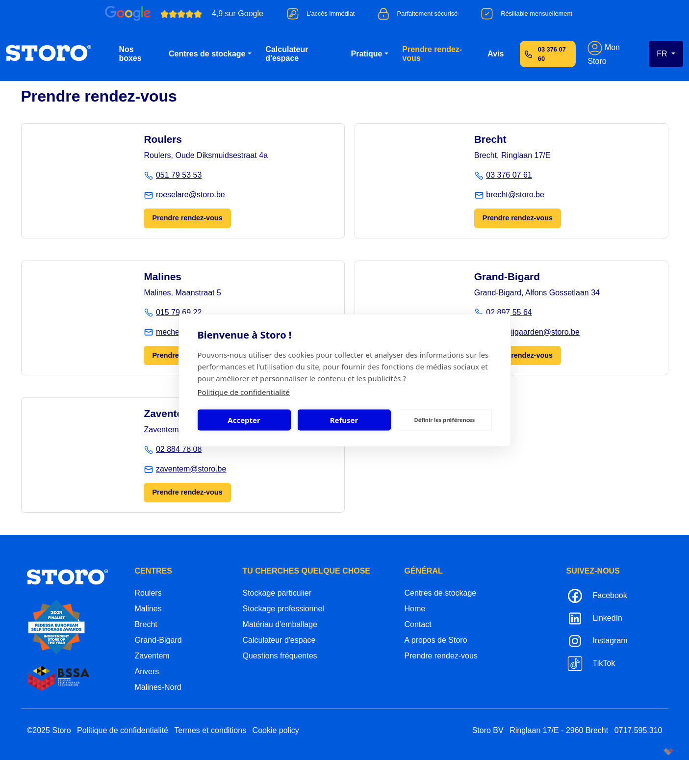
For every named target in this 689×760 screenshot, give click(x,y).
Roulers (148, 593)
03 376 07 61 (509, 175)
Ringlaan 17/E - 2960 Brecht (559, 730)
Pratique (366, 54)
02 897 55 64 (509, 312)
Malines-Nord (158, 687)
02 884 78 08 (179, 449)
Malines (148, 608)
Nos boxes (130, 53)
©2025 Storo (49, 730)
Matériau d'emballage (280, 624)
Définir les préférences (444, 419)
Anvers (147, 671)
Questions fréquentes (280, 656)
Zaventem (152, 656)
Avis (495, 54)
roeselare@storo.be (190, 194)
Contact (418, 624)
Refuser (344, 420)
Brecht (146, 624)
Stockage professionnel (283, 608)
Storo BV (488, 730)
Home (415, 608)
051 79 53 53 (179, 175)
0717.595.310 (638, 730)
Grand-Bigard (158, 640)
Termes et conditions (210, 730)
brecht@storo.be (515, 194)
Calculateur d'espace (286, 53)
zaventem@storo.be (191, 469)
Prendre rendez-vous (432, 53)
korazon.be (652, 751)
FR (663, 54)
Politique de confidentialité (244, 391)
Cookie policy (276, 730)
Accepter (244, 420)
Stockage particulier (277, 593)
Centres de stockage (207, 54)
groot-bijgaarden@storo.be (533, 332)
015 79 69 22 (179, 312)
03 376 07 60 (552, 54)
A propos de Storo (436, 640)
